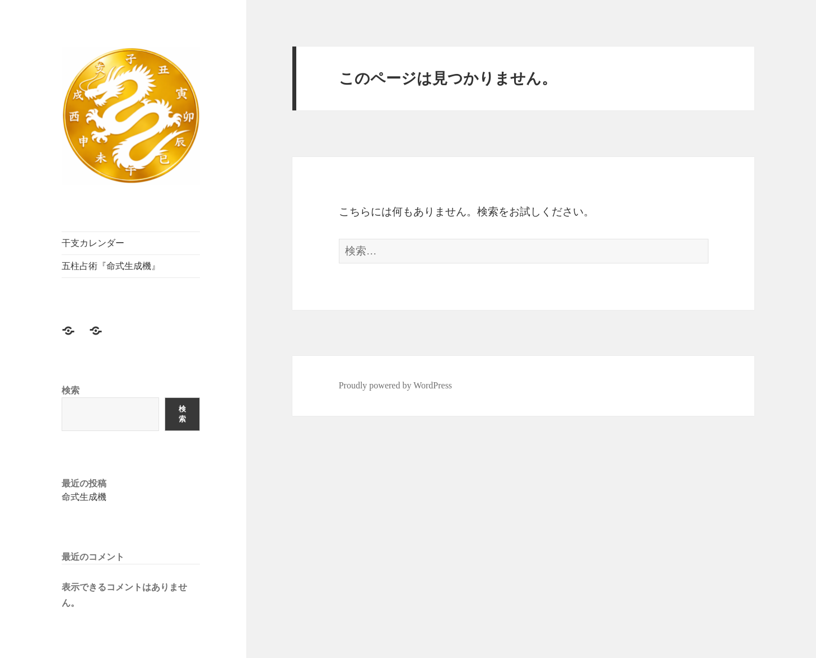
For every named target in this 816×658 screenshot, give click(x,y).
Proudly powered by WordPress (395, 385)
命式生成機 (84, 497)
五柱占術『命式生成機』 (111, 266)
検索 (71, 390)
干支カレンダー (93, 243)
